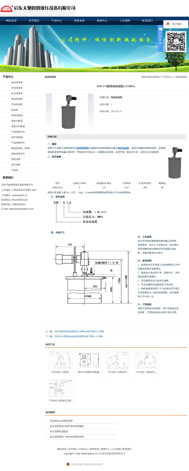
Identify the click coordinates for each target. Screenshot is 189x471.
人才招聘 (124, 20)
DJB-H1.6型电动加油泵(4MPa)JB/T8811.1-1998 (79, 336)
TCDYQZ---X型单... (60, 372)
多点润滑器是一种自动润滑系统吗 (67, 436)
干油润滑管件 (18, 142)
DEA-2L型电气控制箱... (89, 372)
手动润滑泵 (17, 88)
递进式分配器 (18, 126)
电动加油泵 (17, 99)
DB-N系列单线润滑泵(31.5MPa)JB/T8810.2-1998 (79, 331)
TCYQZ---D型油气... (118, 372)
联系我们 (147, 20)
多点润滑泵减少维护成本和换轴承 (67, 426)
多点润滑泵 (17, 93)
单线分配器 (17, 120)
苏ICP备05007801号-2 (113, 453)
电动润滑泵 (17, 82)
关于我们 (34, 20)
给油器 (14, 110)
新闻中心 (102, 20)
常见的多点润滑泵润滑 (61, 421)
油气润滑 (15, 164)
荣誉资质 (79, 20)
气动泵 (14, 170)
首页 (157, 77)
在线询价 (110, 121)
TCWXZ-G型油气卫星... (61, 400)
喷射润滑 (15, 159)
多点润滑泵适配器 (59, 431)
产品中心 (56, 20)
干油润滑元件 (18, 131)
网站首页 (11, 20)
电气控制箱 (17, 137)
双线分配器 (17, 115)
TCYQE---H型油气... (146, 372)
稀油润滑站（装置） (21, 148)
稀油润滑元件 (18, 153)
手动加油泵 (17, 104)
